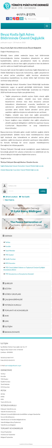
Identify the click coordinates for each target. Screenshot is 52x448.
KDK (2, 399)
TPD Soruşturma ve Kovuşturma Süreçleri (19, 274)
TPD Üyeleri (9, 255)
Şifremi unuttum (10, 197)
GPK (5, 321)
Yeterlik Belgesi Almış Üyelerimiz (11, 422)
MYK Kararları (10, 263)
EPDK (2, 396)
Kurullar (8, 246)
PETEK (3, 394)
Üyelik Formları (10, 259)
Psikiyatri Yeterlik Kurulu (8, 409)
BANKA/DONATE (11, 332)
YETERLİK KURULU (11, 305)
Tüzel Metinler (10, 250)
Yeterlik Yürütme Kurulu (8, 411)
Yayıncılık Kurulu (6, 402)
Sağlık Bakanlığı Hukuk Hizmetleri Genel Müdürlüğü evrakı (22, 166)
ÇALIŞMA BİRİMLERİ (12, 299)
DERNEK (7, 236)
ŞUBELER (7, 283)
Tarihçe (7, 242)
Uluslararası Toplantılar (8, 434)
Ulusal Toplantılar (6, 432)
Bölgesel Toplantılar (7, 437)
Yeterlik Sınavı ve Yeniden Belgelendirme (13, 419)
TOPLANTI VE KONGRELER (15, 310)
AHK (5, 316)
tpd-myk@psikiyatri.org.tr (13, 365)
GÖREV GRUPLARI (11, 294)
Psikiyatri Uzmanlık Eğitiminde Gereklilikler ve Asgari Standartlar (20, 414)
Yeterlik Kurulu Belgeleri (8, 425)
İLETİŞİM (7, 326)
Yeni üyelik (24, 197)
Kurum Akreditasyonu (7, 417)
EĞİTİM (6, 289)
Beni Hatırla (9, 200)
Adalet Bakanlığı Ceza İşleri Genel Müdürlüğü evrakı (20, 170)
